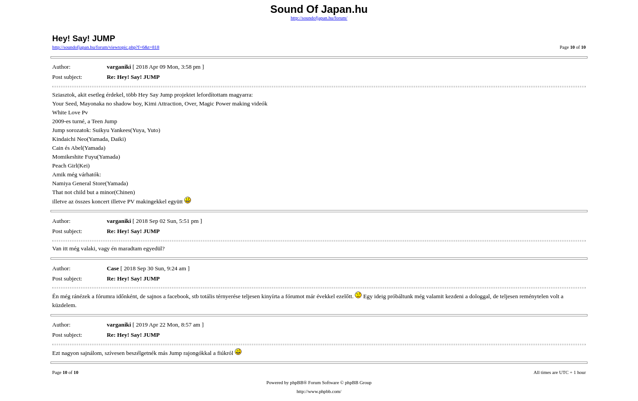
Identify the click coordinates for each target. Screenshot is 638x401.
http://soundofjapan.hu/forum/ (319, 18)
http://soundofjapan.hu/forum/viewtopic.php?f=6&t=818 (106, 47)
